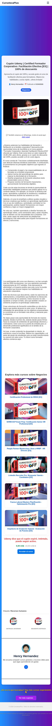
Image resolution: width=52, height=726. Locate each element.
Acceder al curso (26, 551)
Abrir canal (26, 137)
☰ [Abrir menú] (48, 2)
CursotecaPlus (10, 3)
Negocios (26, 90)
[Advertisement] (26, 29)
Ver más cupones (26, 698)
